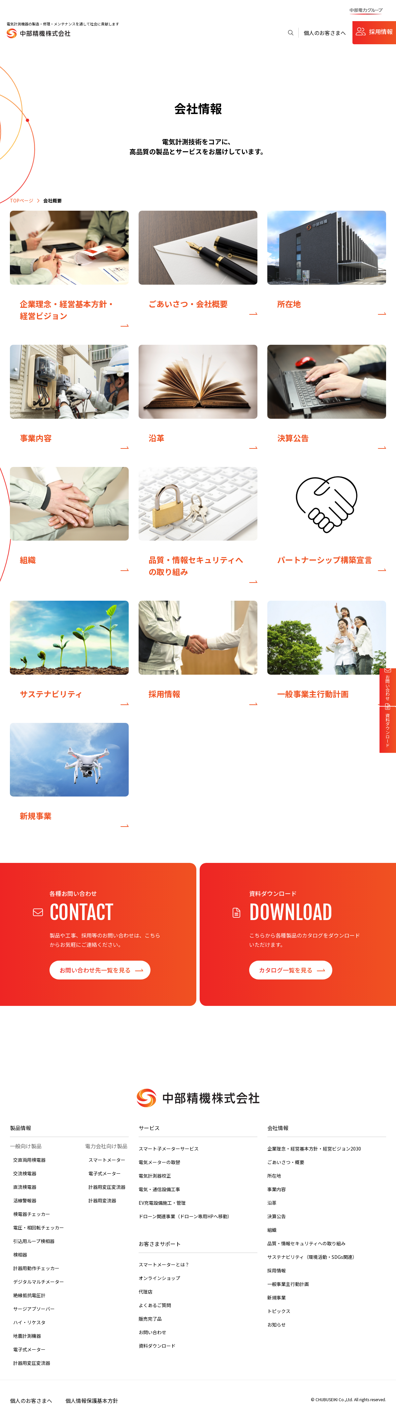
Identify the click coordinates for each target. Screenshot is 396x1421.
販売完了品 (150, 1318)
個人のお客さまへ (325, 33)
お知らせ (276, 1324)
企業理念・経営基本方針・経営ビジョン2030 (314, 1148)
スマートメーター (106, 1159)
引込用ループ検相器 (33, 1241)
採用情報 (381, 31)
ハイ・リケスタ (29, 1322)
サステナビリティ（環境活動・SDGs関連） (312, 1257)
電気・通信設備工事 (159, 1189)
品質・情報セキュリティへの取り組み (306, 1243)
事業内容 (276, 1189)
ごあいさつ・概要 (285, 1162)
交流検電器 (24, 1173)
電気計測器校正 (155, 1175)
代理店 (145, 1291)
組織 (272, 1229)
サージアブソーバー (34, 1308)
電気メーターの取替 (159, 1162)
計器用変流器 (102, 1200)
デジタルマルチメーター (38, 1281)
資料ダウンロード (157, 1345)
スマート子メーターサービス (169, 1148)
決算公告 (276, 1216)
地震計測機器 (27, 1335)
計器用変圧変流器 (31, 1363)
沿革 (272, 1202)
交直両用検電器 (29, 1159)
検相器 (20, 1254)
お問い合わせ (152, 1332)
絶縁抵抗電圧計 (29, 1295)
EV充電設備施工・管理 (162, 1202)
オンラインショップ (159, 1278)
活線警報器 (24, 1200)
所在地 (274, 1175)
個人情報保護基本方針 (91, 1400)
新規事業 (276, 1297)
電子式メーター (29, 1349)
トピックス (278, 1311)
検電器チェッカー (31, 1214)
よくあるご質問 (155, 1305)
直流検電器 (24, 1187)
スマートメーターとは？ (164, 1264)
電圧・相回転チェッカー (38, 1227)
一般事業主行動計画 (288, 1284)
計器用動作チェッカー (36, 1268)
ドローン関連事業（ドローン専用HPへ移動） (185, 1216)
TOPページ (21, 200)
